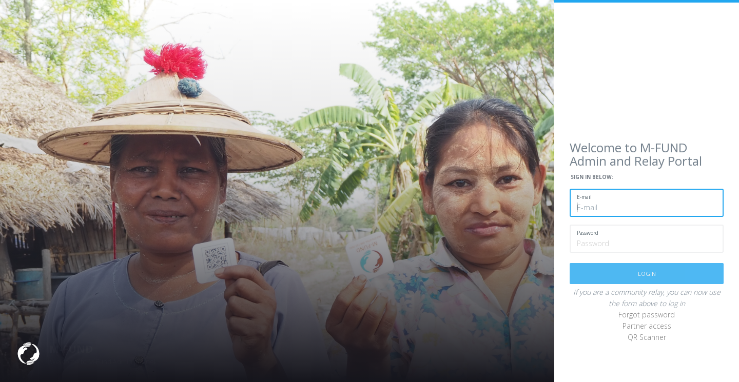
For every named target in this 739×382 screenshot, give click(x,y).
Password (587, 232)
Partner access (647, 326)
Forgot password (646, 314)
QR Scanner (647, 337)
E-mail (584, 196)
